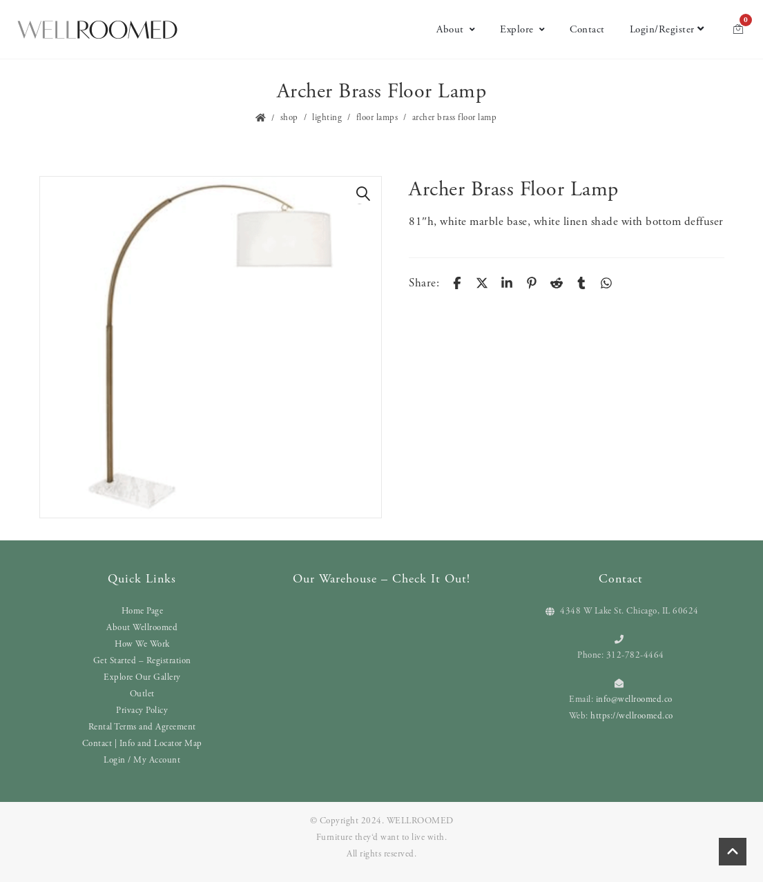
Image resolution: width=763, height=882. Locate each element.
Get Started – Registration (142, 661)
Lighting (327, 118)
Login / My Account (142, 760)
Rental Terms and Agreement (142, 727)
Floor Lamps (377, 118)
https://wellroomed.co (631, 716)
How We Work (142, 644)
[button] (364, 194)
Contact (587, 29)
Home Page (143, 611)
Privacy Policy (142, 710)
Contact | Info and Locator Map (142, 743)
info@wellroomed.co (634, 699)
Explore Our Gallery (142, 677)
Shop (289, 118)
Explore (522, 29)
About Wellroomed (141, 628)
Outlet (142, 694)
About (455, 29)
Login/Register (667, 29)
